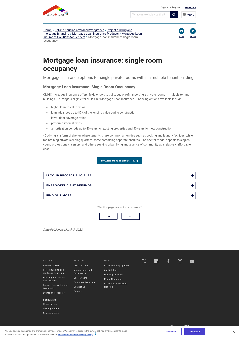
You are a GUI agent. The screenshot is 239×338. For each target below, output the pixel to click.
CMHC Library (111, 270)
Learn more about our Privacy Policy (77, 334)
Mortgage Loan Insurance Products (95, 33)
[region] (119, 332)
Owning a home (51, 309)
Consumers (50, 300)
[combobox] (150, 14)
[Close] (233, 331)
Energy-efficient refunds (69, 185)
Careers (78, 291)
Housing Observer (113, 275)
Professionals (52, 266)
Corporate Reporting (84, 282)
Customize (171, 331)
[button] (174, 14)
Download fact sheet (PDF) (119, 160)
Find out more (59, 195)
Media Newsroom (113, 279)
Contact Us (79, 287)
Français (190, 7)
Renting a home (51, 313)
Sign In (165, 7)
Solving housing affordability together (79, 30)
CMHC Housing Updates (116, 266)
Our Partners (80, 278)
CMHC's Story (81, 266)
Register (176, 7)
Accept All (195, 331)
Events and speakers (54, 293)
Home (47, 30)
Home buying (50, 304)
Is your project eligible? (68, 175)
